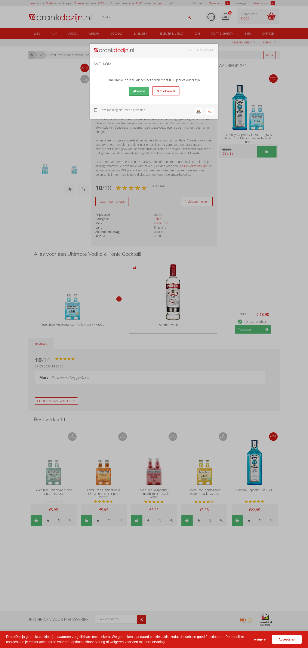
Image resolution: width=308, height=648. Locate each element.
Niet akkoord (166, 91)
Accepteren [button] (286, 639)
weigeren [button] (260, 639)
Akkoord (139, 91)
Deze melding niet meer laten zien (122, 110)
